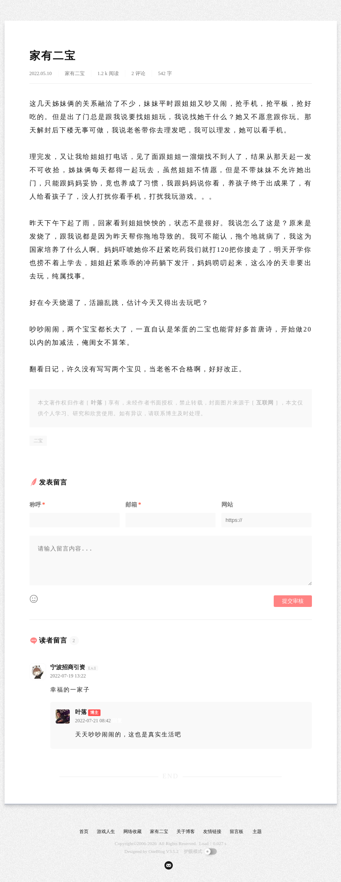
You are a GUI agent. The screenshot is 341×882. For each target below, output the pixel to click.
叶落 (81, 712)
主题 (257, 831)
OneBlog (157, 851)
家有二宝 (75, 73)
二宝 (38, 440)
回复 (92, 676)
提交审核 (293, 601)
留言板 (236, 831)
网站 (227, 505)
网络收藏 (132, 831)
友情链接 (212, 831)
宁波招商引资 (67, 667)
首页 (83, 831)
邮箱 (133, 505)
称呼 (37, 505)
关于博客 (186, 831)
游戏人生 (106, 831)
